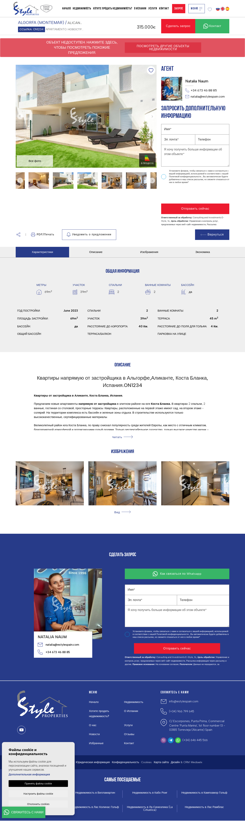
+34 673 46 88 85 (201, 90)
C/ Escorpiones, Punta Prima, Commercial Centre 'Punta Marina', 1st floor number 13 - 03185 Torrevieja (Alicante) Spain (197, 725)
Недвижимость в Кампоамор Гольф (204, 792)
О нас (93, 725)
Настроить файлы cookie (38, 793)
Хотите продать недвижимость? (112, 8)
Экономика (202, 252)
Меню (196, 8)
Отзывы (129, 734)
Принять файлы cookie (38, 783)
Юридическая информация (93, 762)
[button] (18, 234)
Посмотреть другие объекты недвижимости (163, 47)
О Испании (140, 8)
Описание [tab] (95, 252)
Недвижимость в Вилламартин (95, 792)
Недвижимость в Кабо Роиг (150, 792)
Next (153, 116)
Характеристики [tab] (42, 252)
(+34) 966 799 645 (181, 711)
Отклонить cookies (38, 803)
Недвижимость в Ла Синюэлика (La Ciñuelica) (149, 809)
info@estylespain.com (183, 701)
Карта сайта (161, 762)
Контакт (164, 8)
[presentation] (181, 194)
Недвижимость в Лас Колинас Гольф (95, 807)
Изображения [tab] (149, 252)
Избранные (96, 743)
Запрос (178, 8)
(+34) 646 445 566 (195, 740)
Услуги (152, 8)
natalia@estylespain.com (205, 96)
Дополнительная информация (29, 774)
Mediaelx (196, 762)
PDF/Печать (42, 234)
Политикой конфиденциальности (185, 176)
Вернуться (212, 234)
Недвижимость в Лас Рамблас (204, 807)
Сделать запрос (178, 26)
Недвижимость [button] (82, 8)
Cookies (146, 762)
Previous (19, 116)
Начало (66, 8)
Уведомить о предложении (89, 234)
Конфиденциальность (125, 762)
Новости (94, 734)
